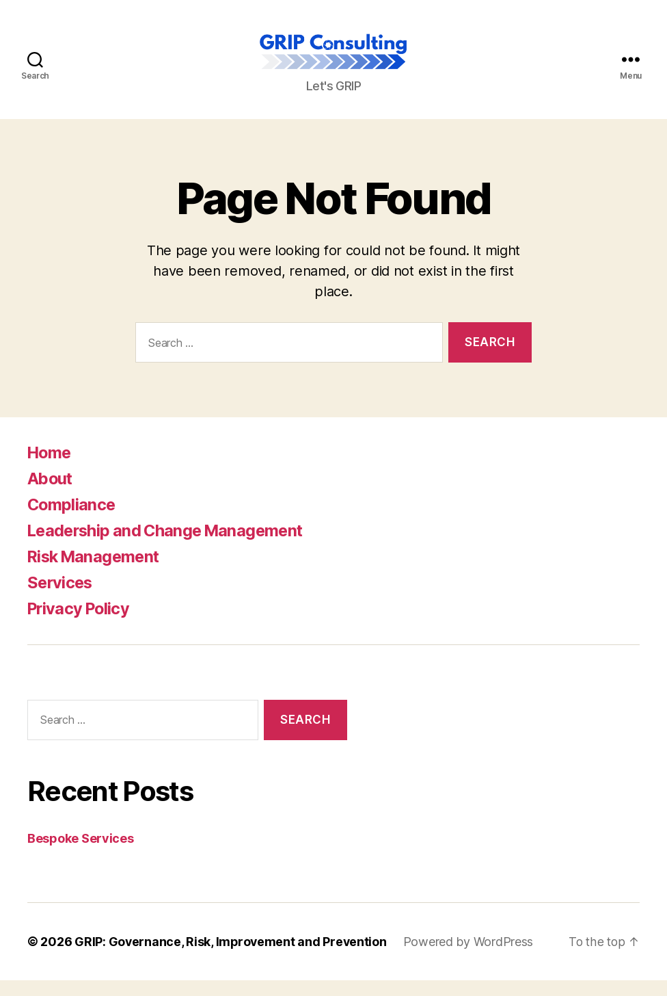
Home (50, 468)
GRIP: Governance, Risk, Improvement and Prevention (232, 957)
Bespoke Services (80, 854)
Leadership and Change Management (169, 546)
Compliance (72, 520)
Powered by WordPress (471, 957)
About (50, 494)
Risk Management (96, 572)
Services (61, 598)
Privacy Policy (80, 624)
